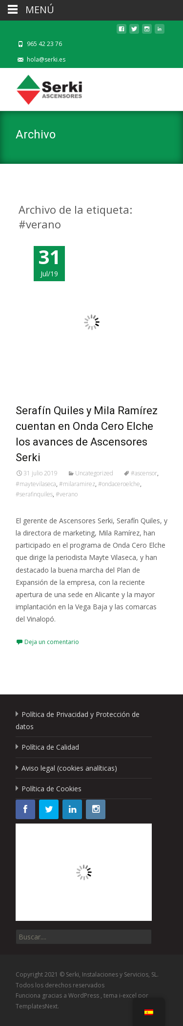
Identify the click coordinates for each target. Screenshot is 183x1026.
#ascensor (144, 473)
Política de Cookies (51, 788)
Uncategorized (94, 473)
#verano (67, 494)
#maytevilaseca (36, 484)
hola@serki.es (46, 59)
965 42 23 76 (44, 44)
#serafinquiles (34, 494)
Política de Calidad (50, 747)
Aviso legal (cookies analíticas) (69, 768)
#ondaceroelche (119, 484)
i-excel (128, 995)
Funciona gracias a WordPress (58, 995)
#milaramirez (77, 484)
